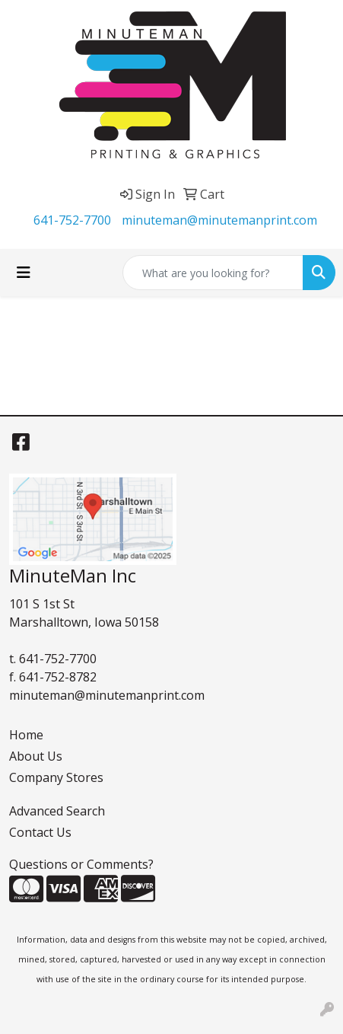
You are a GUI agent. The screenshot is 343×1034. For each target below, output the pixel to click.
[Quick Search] (212, 272)
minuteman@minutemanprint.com (219, 220)
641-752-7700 (72, 220)
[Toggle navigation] (24, 272)
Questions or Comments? (81, 864)
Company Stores (56, 777)
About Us (35, 756)
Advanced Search (57, 811)
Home (26, 734)
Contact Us (40, 832)
